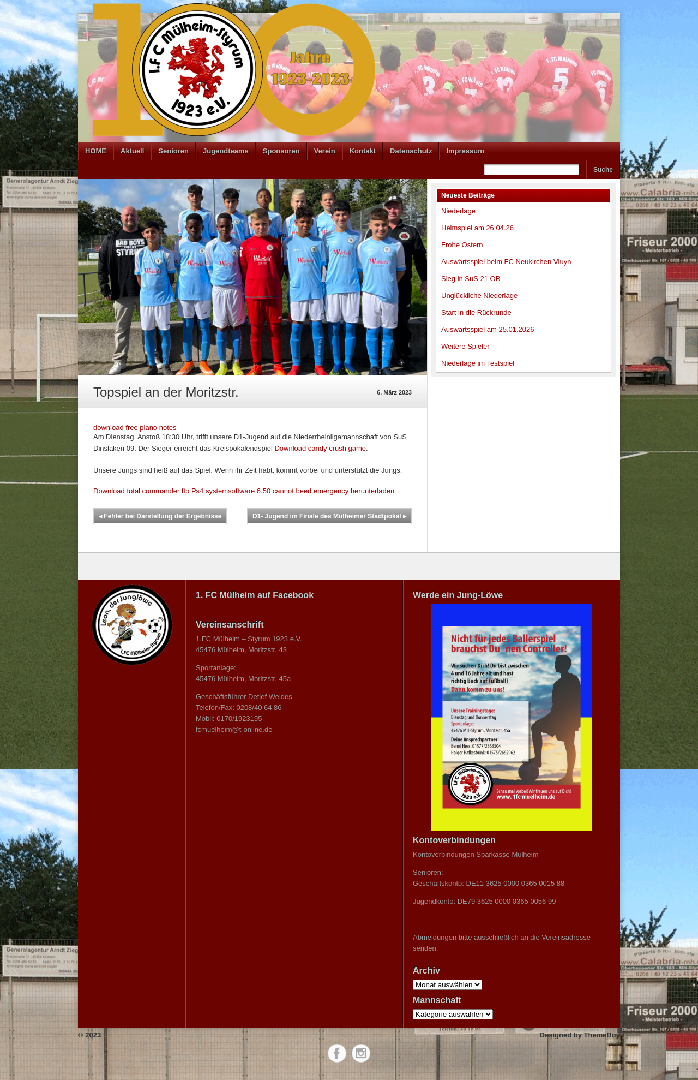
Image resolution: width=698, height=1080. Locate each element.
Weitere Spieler (465, 346)
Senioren (173, 151)
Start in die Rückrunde (476, 312)
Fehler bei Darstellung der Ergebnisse (160, 516)
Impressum (465, 151)
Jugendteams (226, 151)
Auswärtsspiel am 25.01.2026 (487, 329)
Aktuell (132, 151)
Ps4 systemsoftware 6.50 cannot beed (251, 491)
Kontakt (363, 151)
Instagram (361, 1053)
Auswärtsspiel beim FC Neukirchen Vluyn (506, 262)
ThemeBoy (602, 1035)
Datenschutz (411, 151)
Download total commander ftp (141, 491)
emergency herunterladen (354, 491)
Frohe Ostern (462, 245)
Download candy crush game (320, 448)
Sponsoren (281, 151)
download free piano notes (135, 427)
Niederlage (458, 211)
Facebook (337, 1053)
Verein (324, 151)
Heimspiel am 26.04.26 (477, 228)
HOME (95, 151)
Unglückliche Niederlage (479, 295)
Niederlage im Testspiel (477, 363)
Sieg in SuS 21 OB (470, 279)
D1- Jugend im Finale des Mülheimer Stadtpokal (329, 516)
